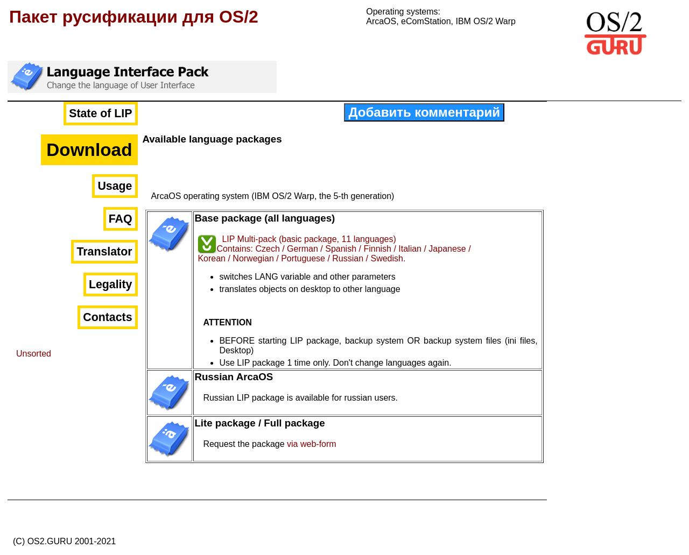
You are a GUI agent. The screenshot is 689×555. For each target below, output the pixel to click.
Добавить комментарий (424, 112)
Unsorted (33, 353)
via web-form (311, 444)
